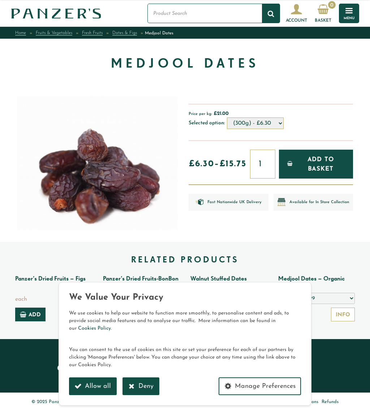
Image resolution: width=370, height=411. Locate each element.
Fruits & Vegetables (54, 33)
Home (20, 33)
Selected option (206, 123)
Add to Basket (310, 164)
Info (343, 315)
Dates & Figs (124, 33)
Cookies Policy (94, 328)
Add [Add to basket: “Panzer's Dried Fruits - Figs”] (30, 314)
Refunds (330, 401)
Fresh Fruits (92, 33)
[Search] (271, 13)
